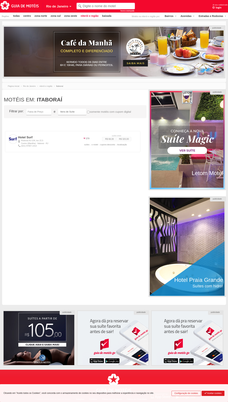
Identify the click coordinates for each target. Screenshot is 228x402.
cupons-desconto (107, 145)
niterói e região (90, 15)
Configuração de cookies (186, 393)
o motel (95, 145)
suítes (86, 145)
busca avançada (127, 11)
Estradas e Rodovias (211, 16)
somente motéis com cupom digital (109, 111)
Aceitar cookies (213, 393)
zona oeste (70, 15)
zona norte (41, 15)
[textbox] (105, 6)
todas (16, 15)
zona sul (56, 15)
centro (27, 15)
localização (122, 145)
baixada (106, 15)
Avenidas (186, 16)
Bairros (169, 16)
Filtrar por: (16, 111)
